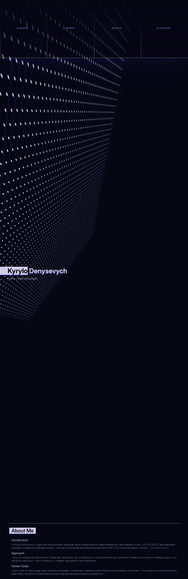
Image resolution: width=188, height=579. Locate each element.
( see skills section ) (159, 547)
